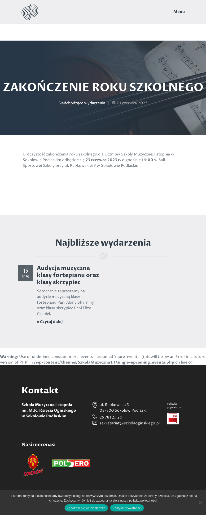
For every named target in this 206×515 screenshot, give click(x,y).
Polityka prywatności (127, 508)
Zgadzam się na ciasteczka (86, 508)
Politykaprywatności (175, 405)
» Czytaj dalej (50, 321)
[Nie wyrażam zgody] (200, 502)
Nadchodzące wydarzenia (82, 103)
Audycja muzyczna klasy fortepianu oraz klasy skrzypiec (68, 275)
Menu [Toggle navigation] (179, 11)
